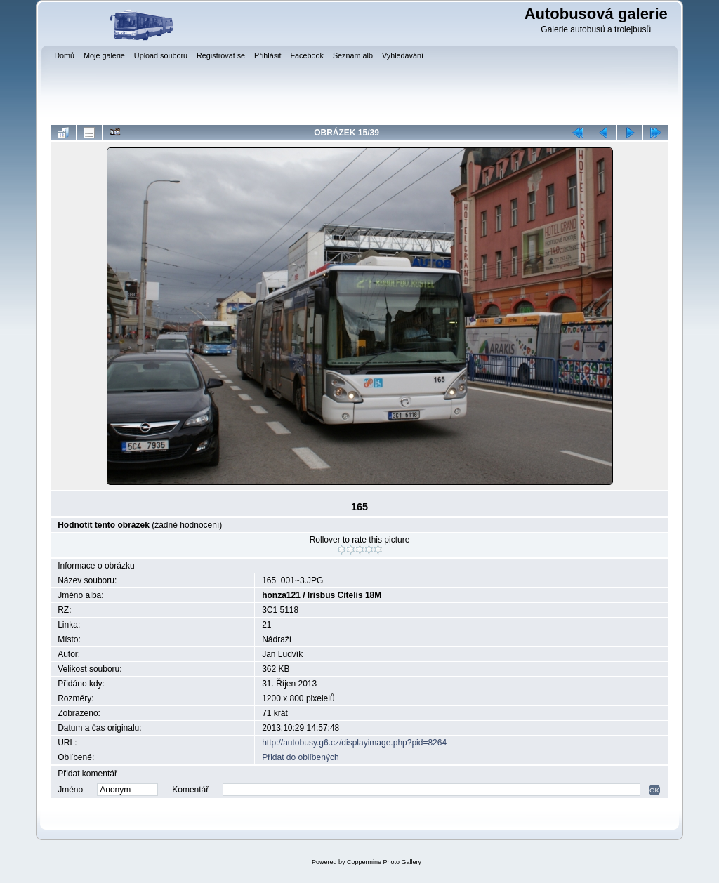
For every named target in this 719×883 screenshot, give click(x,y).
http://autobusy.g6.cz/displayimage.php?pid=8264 (354, 743)
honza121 (281, 595)
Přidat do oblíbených (300, 757)
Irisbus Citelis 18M (344, 595)
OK (654, 790)
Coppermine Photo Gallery (384, 861)
